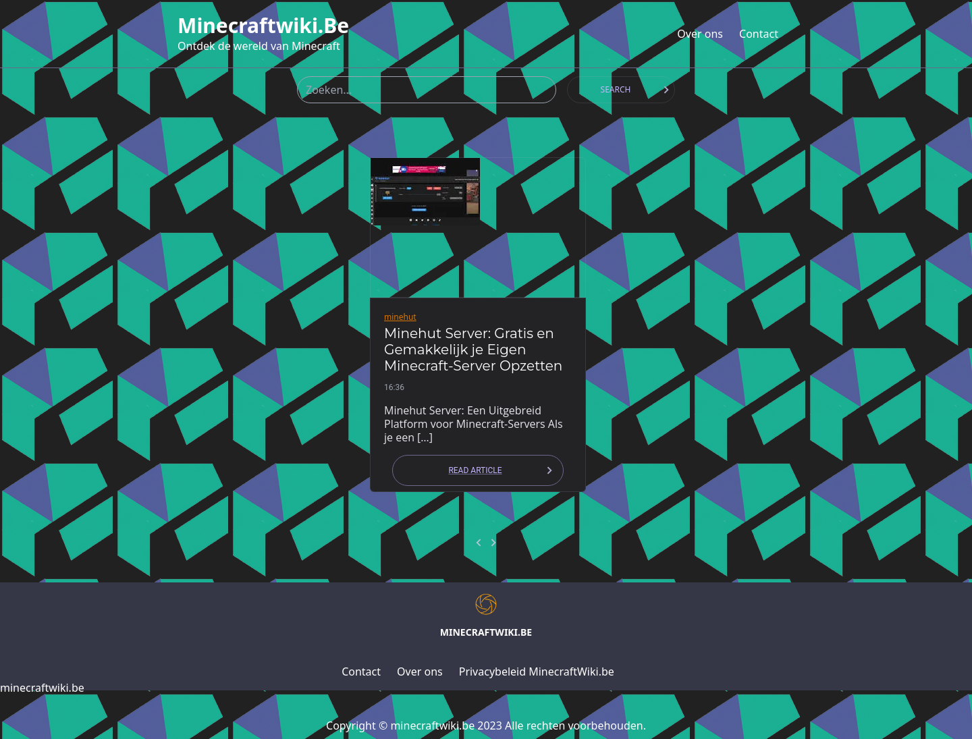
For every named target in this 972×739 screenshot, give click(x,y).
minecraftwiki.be (263, 25)
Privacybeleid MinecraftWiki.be (536, 671)
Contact (758, 33)
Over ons (700, 33)
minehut (400, 317)
